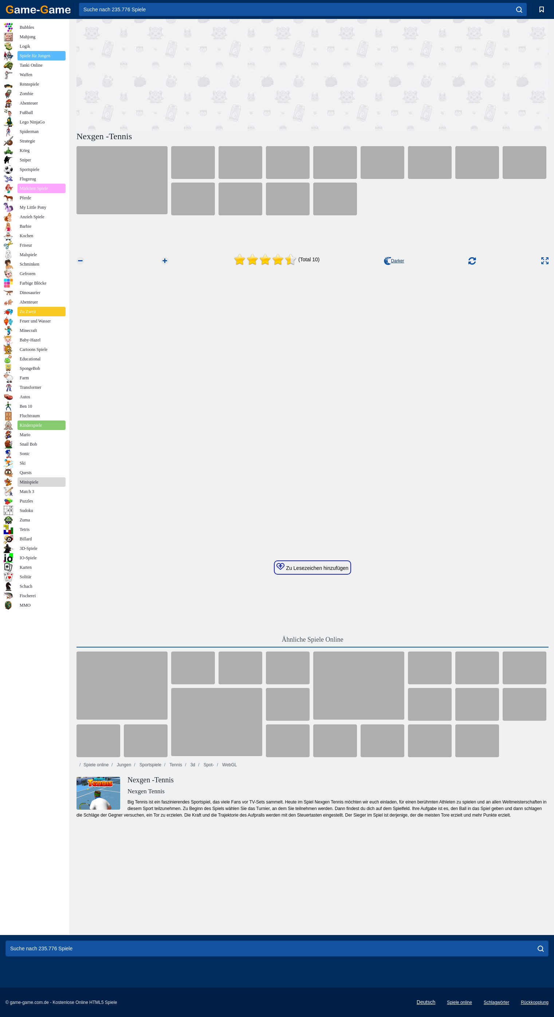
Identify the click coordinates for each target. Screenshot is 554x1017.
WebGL (229, 764)
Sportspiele (149, 764)
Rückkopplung (535, 1002)
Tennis (175, 764)
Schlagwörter (496, 1002)
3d (192, 764)
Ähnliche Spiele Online (312, 639)
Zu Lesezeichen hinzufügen (312, 567)
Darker (394, 261)
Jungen (123, 764)
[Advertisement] (194, 74)
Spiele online (96, 764)
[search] (519, 9)
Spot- (208, 764)
